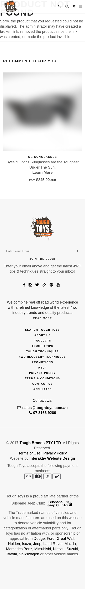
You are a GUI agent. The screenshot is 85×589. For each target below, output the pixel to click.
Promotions (42, 362)
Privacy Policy (42, 373)
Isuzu (26, 544)
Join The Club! (42, 258)
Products (42, 340)
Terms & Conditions (42, 378)
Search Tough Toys (42, 329)
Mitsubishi (42, 549)
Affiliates (42, 389)
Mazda (70, 544)
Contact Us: (42, 400)
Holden (14, 544)
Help (42, 367)
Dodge (39, 538)
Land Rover (52, 544)
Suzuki (72, 549)
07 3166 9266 (42, 413)
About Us (42, 335)
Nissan (59, 549)
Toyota (11, 554)
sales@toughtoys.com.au (42, 408)
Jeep (37, 544)
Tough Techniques (42, 351)
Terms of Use (29, 453)
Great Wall (65, 538)
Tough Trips (42, 346)
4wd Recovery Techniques (42, 356)
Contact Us (42, 383)
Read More (42, 318)
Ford (51, 538)
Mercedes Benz (19, 549)
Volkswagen (29, 554)
